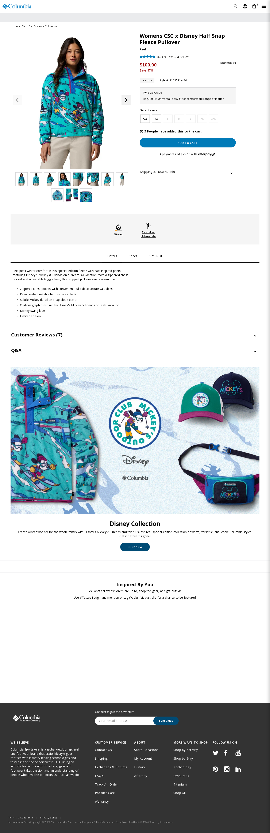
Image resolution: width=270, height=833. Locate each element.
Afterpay (140, 776)
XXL (213, 118)
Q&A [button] (16, 350)
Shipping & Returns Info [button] (157, 172)
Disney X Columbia (45, 26)
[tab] (188, 172)
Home (16, 26)
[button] (126, 100)
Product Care (105, 793)
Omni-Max (181, 776)
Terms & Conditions (21, 817)
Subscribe (166, 720)
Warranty (102, 801)
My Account (143, 758)
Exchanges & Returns (111, 767)
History (139, 767)
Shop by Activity (185, 750)
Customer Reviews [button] (36, 335)
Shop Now (135, 546)
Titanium (180, 784)
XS (156, 118)
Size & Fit (155, 256)
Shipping (101, 758)
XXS (145, 118)
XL (202, 118)
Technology (182, 767)
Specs (133, 256)
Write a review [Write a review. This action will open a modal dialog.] (179, 57)
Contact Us (103, 750)
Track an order (106, 784)
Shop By (27, 26)
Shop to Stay (183, 758)
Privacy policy (49, 817)
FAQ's (99, 776)
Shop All (179, 793)
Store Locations (146, 750)
